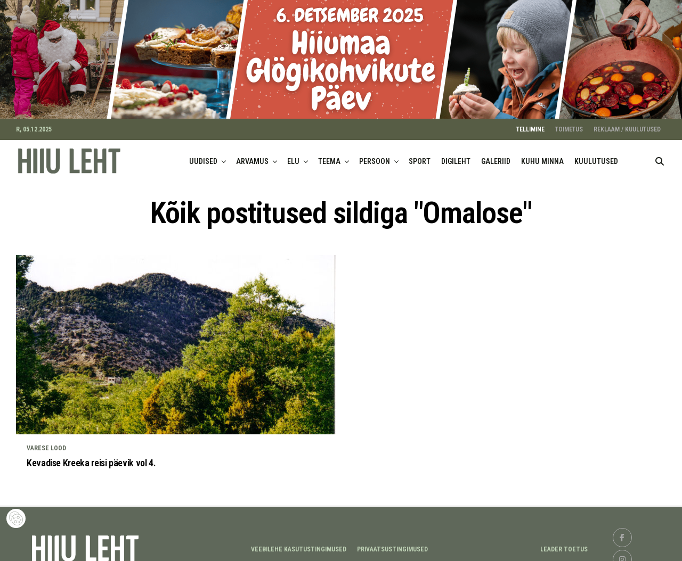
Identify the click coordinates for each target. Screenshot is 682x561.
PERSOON (374, 156)
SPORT (420, 156)
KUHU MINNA (542, 156)
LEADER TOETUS (564, 544)
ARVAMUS (252, 156)
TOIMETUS (569, 124)
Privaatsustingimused (392, 544)
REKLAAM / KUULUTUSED (627, 124)
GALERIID (495, 156)
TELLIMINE (530, 124)
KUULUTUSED (596, 156)
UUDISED (203, 156)
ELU (293, 156)
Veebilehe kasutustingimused (298, 544)
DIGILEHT (455, 156)
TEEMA (329, 156)
